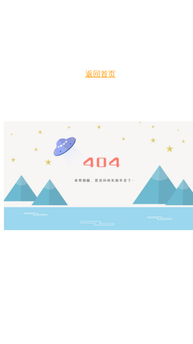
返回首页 (100, 74)
